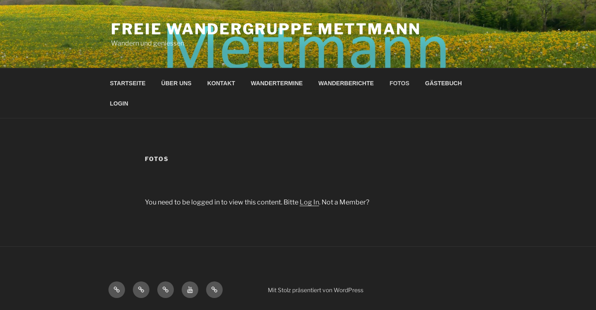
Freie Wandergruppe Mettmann (266, 29)
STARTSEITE (128, 83)
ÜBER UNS (176, 83)
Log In (309, 202)
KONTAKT (221, 83)
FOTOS (399, 83)
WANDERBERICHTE (346, 83)
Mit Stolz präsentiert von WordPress (315, 289)
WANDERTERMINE (277, 83)
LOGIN (119, 103)
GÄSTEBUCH (443, 83)
